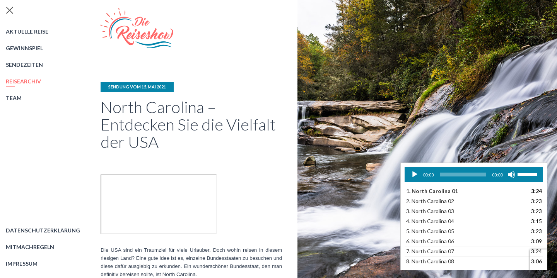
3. (430, 211)
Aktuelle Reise (27, 31)
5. (430, 231)
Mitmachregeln (30, 247)
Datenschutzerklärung (43, 230)
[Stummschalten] (511, 174)
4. (430, 221)
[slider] (463, 174)
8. (430, 261)
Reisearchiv (23, 81)
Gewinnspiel (24, 48)
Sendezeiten (24, 64)
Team (14, 98)
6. (430, 241)
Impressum (22, 263)
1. (432, 191)
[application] (474, 174)
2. (430, 201)
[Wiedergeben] (415, 174)
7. (430, 251)
